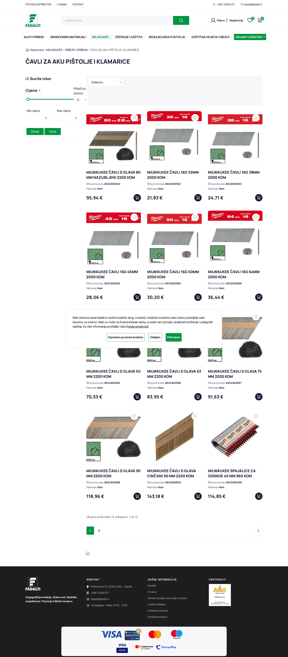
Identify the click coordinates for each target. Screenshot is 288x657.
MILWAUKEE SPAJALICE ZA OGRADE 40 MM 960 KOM (232, 456)
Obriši (52, 131)
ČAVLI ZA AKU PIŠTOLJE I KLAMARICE (114, 50)
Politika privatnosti (158, 592)
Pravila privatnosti (137, 326)
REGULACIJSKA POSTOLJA (168, 37)
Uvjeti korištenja (156, 586)
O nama (152, 574)
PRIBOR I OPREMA (76, 50)
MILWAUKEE (101, 37)
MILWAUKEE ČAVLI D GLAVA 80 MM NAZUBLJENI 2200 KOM (113, 157)
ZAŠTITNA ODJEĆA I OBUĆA (211, 37)
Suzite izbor (38, 78)
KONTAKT (78, 4)
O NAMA (62, 4)
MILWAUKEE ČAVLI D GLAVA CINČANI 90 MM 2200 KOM (171, 456)
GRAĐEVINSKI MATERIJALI (69, 37)
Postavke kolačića (157, 599)
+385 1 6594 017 (224, 4)
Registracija (236, 20)
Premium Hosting (105, 649)
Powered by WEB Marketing (60, 649)
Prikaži (35, 131)
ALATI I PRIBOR (35, 37)
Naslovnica (37, 50)
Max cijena (64, 111)
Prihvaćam (173, 337)
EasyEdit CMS (85, 649)
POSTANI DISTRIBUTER (38, 4)
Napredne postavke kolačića (125, 337)
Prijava (221, 20)
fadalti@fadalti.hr (251, 4)
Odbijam (155, 337)
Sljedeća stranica (258, 513)
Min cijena (33, 111)
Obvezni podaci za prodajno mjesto (167, 580)
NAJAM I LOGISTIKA (250, 37)
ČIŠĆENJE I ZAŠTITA (130, 37)
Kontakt (152, 567)
